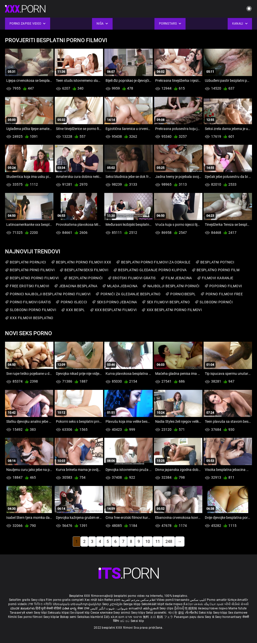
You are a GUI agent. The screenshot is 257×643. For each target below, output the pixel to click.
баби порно (174, 604)
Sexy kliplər (51, 617)
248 (168, 541)
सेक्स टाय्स (83, 608)
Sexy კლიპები (112, 604)
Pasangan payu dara (189, 617)
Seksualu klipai (59, 612)
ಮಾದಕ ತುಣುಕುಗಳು (23, 608)
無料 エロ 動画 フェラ (158, 617)
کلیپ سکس (198, 600)
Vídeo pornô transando (172, 600)
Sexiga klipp (132, 604)
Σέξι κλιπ (111, 617)
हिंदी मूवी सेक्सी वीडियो (48, 608)
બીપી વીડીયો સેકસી (236, 604)
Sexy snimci (122, 612)
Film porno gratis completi (65, 600)
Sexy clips (38, 600)
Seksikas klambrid (90, 617)
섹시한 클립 (176, 612)
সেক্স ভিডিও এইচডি (40, 604)
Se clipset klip (80, 612)
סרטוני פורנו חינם (130, 617)
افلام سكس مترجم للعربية (138, 600)
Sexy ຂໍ (210, 617)
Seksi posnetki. (157, 612)
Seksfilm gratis (19, 600)
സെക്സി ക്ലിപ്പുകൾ (144, 608)
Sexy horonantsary (228, 617)
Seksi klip (206, 612)
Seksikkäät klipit (153, 604)
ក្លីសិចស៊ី (179, 608)
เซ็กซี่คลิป (192, 612)
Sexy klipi (41, 612)
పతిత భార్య (69, 608)
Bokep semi (68, 617)
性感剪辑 (191, 608)
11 (157, 541)
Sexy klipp (220, 612)
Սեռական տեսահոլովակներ (77, 604)
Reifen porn (112, 600)
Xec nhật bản (94, 600)
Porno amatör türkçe (221, 600)
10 (147, 541)
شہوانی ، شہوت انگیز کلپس (109, 608)
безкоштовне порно (213, 608)
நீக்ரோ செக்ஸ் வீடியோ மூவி (203, 604)
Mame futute (237, 608)
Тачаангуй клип (22, 612)
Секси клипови (102, 612)
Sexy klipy (138, 612)
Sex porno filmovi (30, 617)
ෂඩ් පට (125, 621)
